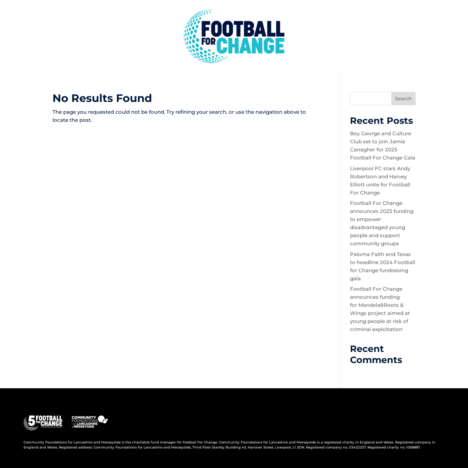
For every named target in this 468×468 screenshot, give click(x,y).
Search (403, 99)
